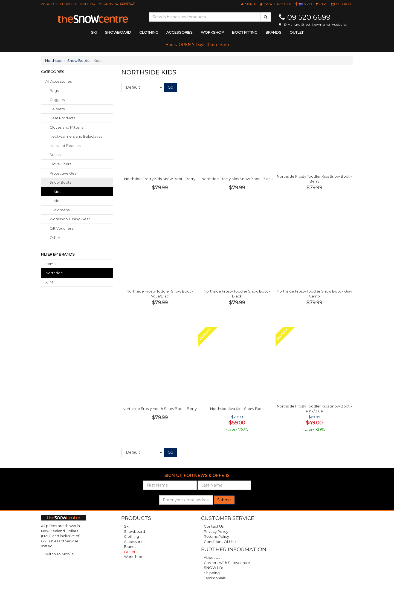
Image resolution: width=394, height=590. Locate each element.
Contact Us (214, 526)
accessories (179, 32)
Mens (58, 200)
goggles (57, 99)
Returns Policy (216, 536)
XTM (49, 282)
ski (94, 32)
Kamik (51, 264)
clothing (148, 32)
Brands (273, 32)
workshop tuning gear (70, 219)
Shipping (87, 4)
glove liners (60, 164)
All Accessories (58, 81)
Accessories (134, 541)
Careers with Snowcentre (227, 562)
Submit (224, 500)
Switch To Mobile (59, 554)
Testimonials (214, 578)
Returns (105, 4)
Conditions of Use (220, 541)
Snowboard (134, 531)
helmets (57, 109)
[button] (249, 4)
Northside (54, 60)
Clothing (131, 536)
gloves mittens (66, 127)
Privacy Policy (216, 531)
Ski (126, 526)
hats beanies (65, 145)
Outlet (296, 32)
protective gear (64, 173)
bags (54, 90)
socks (55, 154)
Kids (57, 191)
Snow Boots (78, 60)
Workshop (212, 32)
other (55, 237)
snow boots (60, 182)
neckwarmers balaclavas (76, 136)
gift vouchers (61, 228)
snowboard (118, 32)
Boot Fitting (244, 32)
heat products (62, 118)
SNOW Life (68, 4)
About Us (49, 4)
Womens (61, 210)
